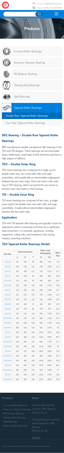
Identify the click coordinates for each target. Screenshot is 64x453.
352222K (8, 285)
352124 (8, 290)
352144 (8, 351)
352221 (8, 271)
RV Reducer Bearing (25, 74)
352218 (8, 262)
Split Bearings (22, 96)
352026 (8, 309)
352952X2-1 (8, 370)
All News (36, 437)
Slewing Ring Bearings (27, 85)
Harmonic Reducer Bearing (29, 62)
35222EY (8, 323)
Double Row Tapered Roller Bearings (27, 115)
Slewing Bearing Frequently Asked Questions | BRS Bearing (45, 423)
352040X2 (7, 328)
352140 (8, 332)
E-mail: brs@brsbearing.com (49, 3)
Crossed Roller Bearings (28, 51)
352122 (8, 276)
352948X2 (7, 356)
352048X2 (7, 360)
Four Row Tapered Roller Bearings (25, 123)
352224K (8, 299)
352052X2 (7, 379)
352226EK (7, 318)
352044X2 (7, 346)
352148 (8, 365)
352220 (8, 267)
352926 (8, 304)
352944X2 (7, 342)
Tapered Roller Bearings (28, 107)
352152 (8, 375)
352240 (8, 337)
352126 (8, 313)
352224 (8, 295)
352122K (8, 281)
